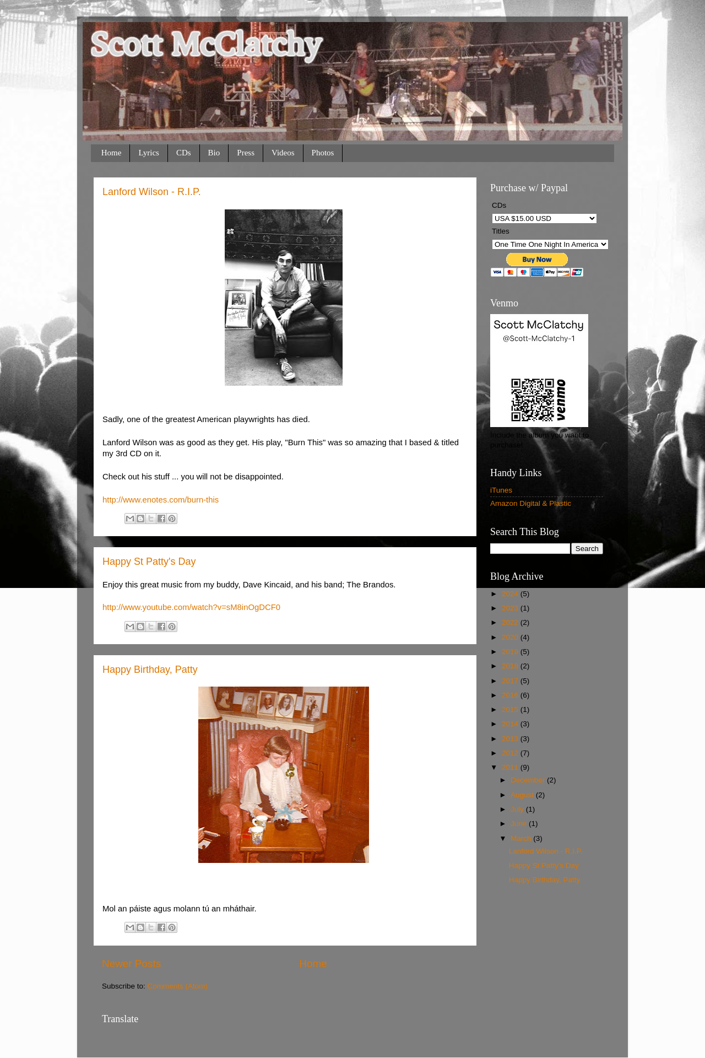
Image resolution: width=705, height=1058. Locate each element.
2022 (511, 622)
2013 (511, 739)
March (522, 838)
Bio (214, 152)
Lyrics (148, 152)
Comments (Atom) (178, 986)
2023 (511, 608)
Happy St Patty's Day (149, 561)
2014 (511, 724)
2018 (511, 666)
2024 (511, 594)
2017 (511, 681)
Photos (323, 152)
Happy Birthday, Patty (150, 669)
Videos (283, 152)
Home (111, 152)
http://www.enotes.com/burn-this (160, 499)
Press (245, 152)
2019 (511, 651)
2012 (511, 753)
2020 (511, 637)
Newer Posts (131, 963)
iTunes (501, 490)
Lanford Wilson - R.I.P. (151, 191)
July (518, 809)
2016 (511, 695)
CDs (183, 152)
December (529, 780)
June (520, 823)
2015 (511, 709)
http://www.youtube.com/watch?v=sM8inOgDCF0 (191, 607)
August (523, 795)
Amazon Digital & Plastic (530, 503)
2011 (511, 767)
